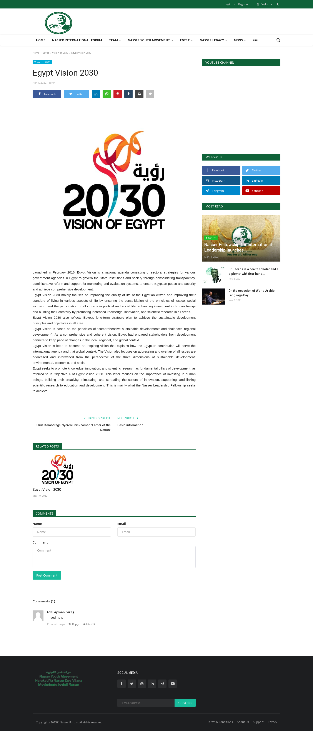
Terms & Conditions (220, 722)
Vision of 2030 (60, 52)
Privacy (272, 722)
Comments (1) (44, 601)
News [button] (240, 40)
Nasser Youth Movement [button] (150, 40)
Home (40, 40)
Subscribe (185, 703)
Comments (44, 513)
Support (258, 722)
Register (243, 4)
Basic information (130, 425)
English (265, 4)
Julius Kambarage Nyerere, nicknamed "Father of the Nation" (73, 427)
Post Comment (46, 575)
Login (228, 4)
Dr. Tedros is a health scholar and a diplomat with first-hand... (253, 271)
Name (37, 524)
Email (121, 524)
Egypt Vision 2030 (47, 489)
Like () (89, 624)
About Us (243, 722)
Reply (74, 624)
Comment (40, 542)
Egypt (46, 52)
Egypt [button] (186, 40)
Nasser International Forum (77, 40)
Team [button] (115, 40)
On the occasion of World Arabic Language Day (251, 293)
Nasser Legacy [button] (213, 40)
